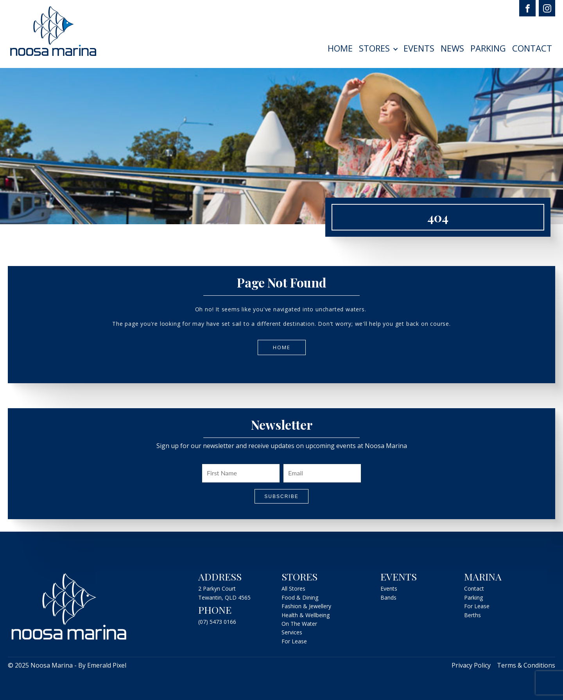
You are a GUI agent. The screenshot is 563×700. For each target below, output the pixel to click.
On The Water (299, 623)
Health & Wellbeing (306, 615)
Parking (488, 48)
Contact (532, 48)
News (452, 48)
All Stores (293, 588)
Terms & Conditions (526, 665)
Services (292, 632)
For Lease (294, 641)
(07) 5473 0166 (217, 621)
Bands (388, 597)
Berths (472, 615)
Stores (374, 48)
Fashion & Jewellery (306, 606)
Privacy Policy (471, 665)
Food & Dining (300, 597)
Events (418, 48)
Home (340, 48)
